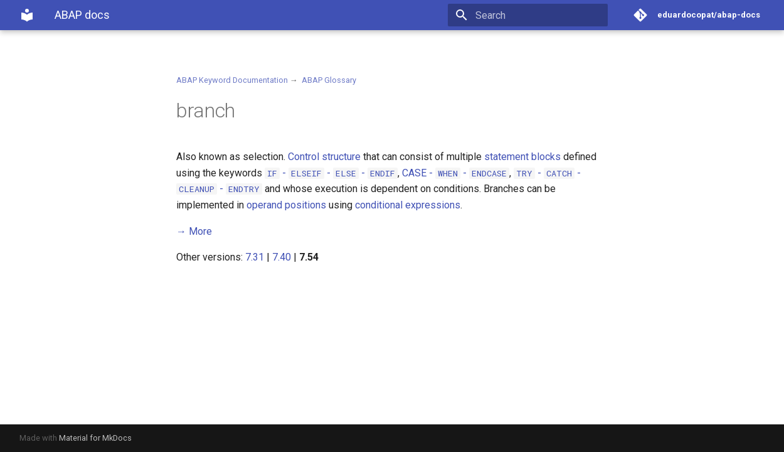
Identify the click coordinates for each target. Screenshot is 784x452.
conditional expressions (407, 205)
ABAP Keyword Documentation (232, 80)
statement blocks (522, 157)
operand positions (286, 205)
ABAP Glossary (329, 80)
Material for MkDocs (95, 438)
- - (455, 173)
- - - (331, 173)
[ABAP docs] (27, 15)
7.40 (281, 257)
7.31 (254, 257)
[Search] (534, 15)
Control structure (324, 157)
